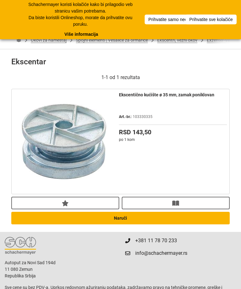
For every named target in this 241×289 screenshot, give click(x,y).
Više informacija (81, 32)
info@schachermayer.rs (158, 253)
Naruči (120, 218)
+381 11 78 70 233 (153, 241)
